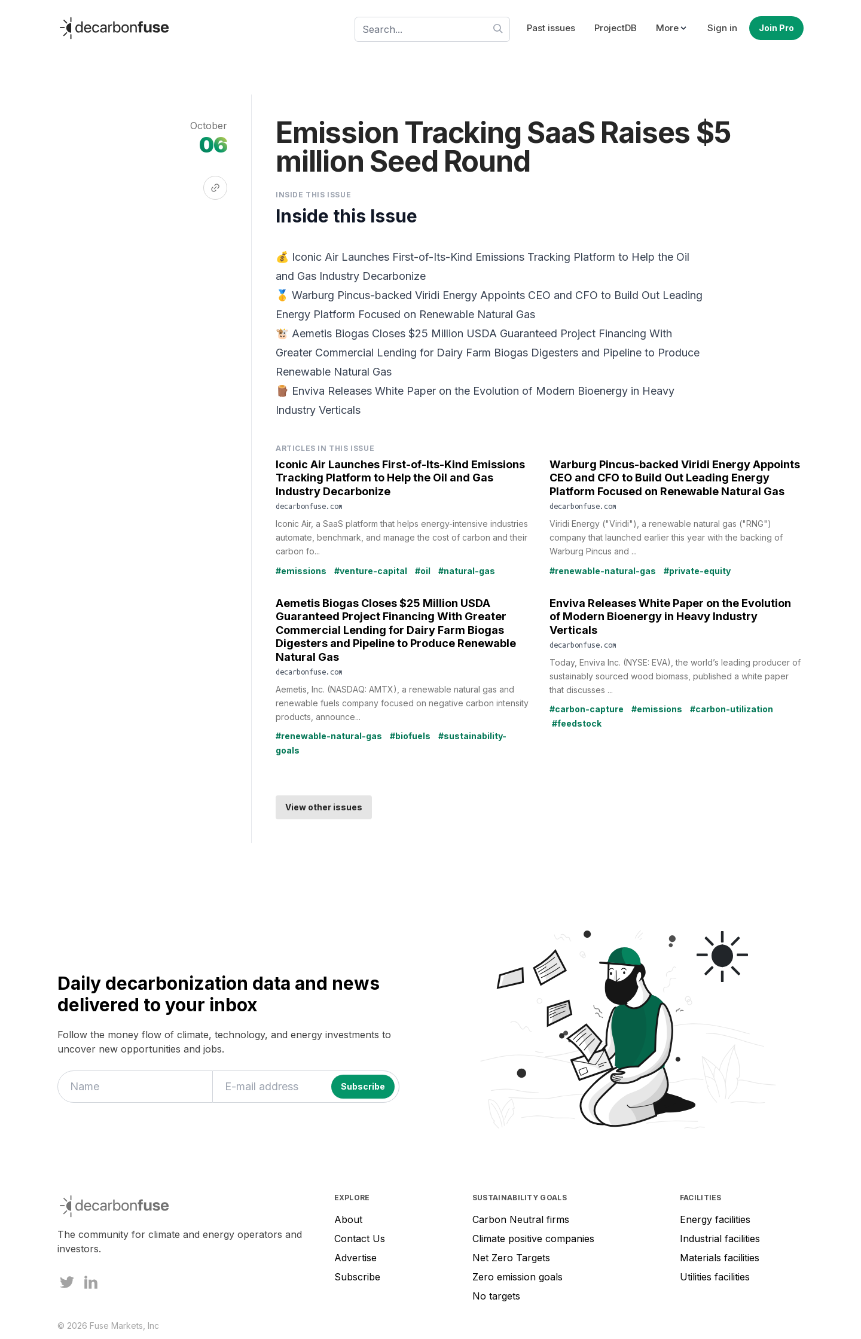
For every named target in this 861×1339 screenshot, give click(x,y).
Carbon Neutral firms (520, 1219)
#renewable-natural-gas (602, 571)
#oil (422, 571)
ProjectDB (615, 27)
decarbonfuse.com (309, 506)
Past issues (551, 27)
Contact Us (359, 1239)
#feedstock (577, 723)
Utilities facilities (715, 1277)
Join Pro (776, 28)
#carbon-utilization (731, 709)
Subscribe (357, 1277)
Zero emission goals (517, 1277)
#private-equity (697, 571)
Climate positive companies (533, 1239)
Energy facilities (715, 1219)
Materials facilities (719, 1258)
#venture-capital (370, 571)
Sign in (722, 27)
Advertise (355, 1258)
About (348, 1219)
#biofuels (410, 736)
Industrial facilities (720, 1239)
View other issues (323, 807)
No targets (496, 1296)
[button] (672, 28)
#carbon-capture (586, 709)
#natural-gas (466, 571)
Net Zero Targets (511, 1258)
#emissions (301, 571)
